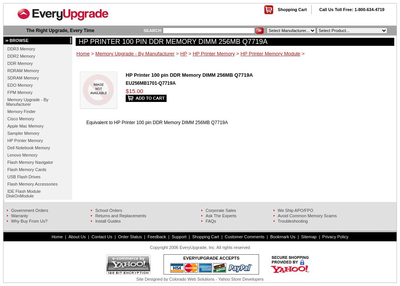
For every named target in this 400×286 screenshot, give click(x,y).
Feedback (156, 236)
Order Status (130, 236)
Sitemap (308, 236)
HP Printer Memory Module (271, 54)
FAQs (211, 221)
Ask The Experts (221, 215)
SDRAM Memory (23, 78)
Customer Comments (244, 236)
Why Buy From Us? (29, 221)
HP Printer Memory (25, 140)
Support (179, 236)
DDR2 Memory (21, 56)
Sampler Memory (23, 133)
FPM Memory (19, 92)
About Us (77, 236)
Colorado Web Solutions (191, 279)
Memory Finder (21, 111)
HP (183, 54)
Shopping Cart (292, 9)
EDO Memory (20, 85)
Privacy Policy (335, 236)
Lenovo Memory (22, 155)
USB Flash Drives (23, 177)
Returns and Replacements (120, 215)
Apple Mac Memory (25, 126)
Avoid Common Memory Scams (307, 215)
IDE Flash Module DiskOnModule (23, 193)
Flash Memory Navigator (30, 162)
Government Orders (29, 210)
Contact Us (101, 236)
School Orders (108, 210)
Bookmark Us (282, 236)
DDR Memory (20, 63)
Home (83, 54)
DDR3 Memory (21, 49)
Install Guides (108, 221)
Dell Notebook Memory (28, 147)
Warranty (19, 215)
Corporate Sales (221, 210)
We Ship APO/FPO (295, 210)
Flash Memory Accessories (32, 184)
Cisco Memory (20, 118)
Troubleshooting (293, 221)
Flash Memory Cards (26, 169)
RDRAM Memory (23, 70)
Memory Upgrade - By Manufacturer (27, 102)
